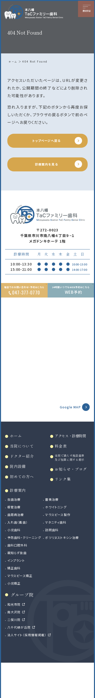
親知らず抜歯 (19, 586)
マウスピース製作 (66, 543)
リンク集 (65, 506)
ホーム (13, 61)
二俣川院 (15, 653)
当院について (24, 454)
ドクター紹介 (24, 465)
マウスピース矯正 (22, 609)
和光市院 (15, 638)
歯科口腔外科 (19, 579)
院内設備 (20, 476)
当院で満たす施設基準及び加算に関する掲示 (71, 471)
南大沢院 (15, 646)
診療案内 (20, 519)
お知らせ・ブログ (72, 492)
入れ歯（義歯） (19, 551)
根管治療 (15, 535)
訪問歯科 (59, 558)
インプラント (18, 594)
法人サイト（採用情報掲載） (30, 669)
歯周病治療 (17, 543)
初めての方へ (24, 487)
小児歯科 (15, 558)
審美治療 (59, 528)
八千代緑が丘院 (21, 661)
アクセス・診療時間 (73, 443)
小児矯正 (15, 617)
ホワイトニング (63, 535)
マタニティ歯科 (63, 551)
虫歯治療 (15, 528)
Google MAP (67, 412)
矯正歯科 (15, 602)
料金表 (62, 454)
